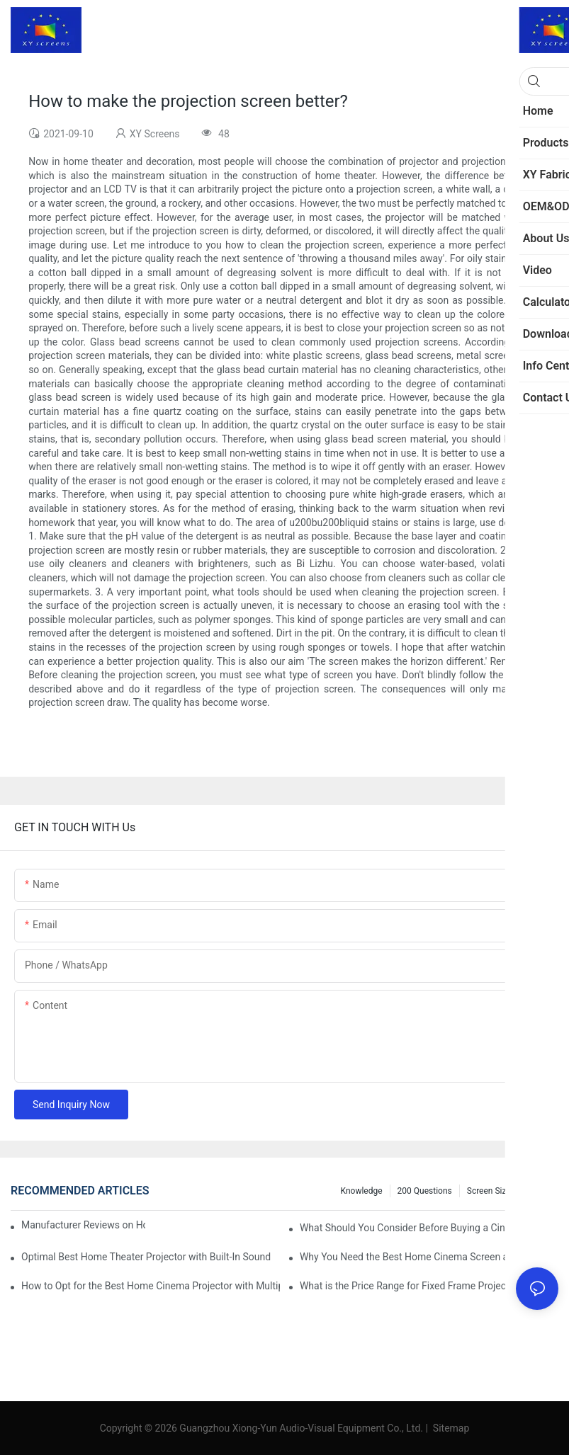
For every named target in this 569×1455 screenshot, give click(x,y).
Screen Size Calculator (509, 1191)
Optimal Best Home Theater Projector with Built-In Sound (146, 1256)
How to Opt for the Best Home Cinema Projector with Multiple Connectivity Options (150, 1285)
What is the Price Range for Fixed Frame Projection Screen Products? (429, 1285)
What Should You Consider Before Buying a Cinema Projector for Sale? (429, 1227)
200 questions (425, 1191)
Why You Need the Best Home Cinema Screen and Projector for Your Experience (429, 1256)
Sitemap (449, 1428)
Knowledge (362, 1191)
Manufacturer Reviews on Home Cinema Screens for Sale (83, 1225)
